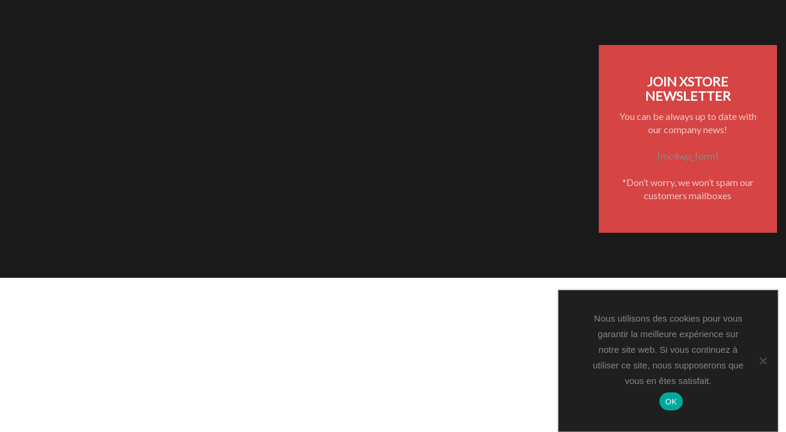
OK (671, 401)
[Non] (763, 361)
